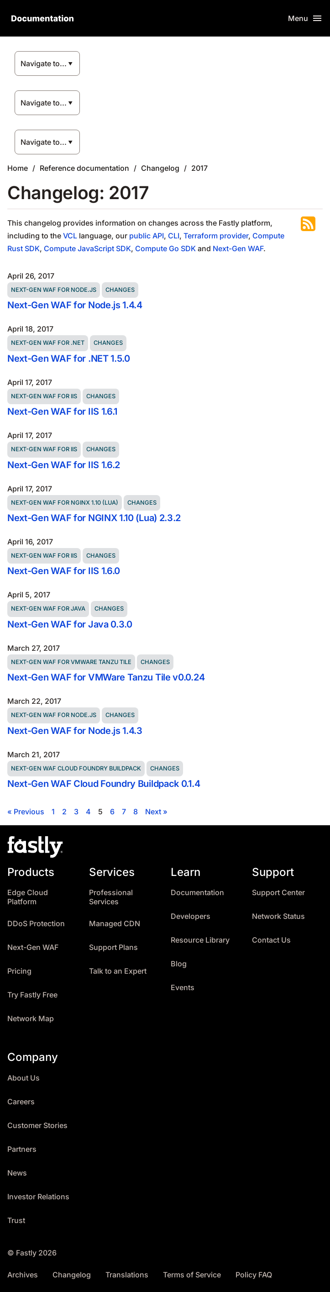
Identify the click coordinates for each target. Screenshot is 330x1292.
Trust (16, 1220)
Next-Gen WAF (238, 248)
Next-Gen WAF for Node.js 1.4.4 (74, 305)
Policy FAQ (254, 1275)
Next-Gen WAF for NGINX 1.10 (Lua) (64, 502)
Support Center (278, 892)
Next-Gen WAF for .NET (47, 342)
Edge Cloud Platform (27, 897)
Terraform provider (215, 235)
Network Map (30, 1018)
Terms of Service (192, 1275)
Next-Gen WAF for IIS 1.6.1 (62, 411)
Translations (126, 1275)
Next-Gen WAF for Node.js (53, 289)
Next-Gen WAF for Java (48, 608)
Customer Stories (37, 1125)
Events (182, 987)
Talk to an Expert (118, 971)
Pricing (19, 971)
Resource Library (200, 940)
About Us (23, 1078)
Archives (22, 1275)
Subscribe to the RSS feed (308, 223)
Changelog (160, 168)
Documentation (197, 892)
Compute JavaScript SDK (87, 248)
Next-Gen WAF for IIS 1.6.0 (63, 570)
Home (17, 168)
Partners (22, 1149)
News (17, 1173)
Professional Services (111, 897)
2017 (199, 168)
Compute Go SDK (165, 248)
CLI (173, 235)
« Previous (25, 811)
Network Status (278, 916)
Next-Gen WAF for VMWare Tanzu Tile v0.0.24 (105, 677)
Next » (156, 811)
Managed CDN (114, 923)
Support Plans (113, 947)
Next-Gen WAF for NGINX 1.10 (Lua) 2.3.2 (94, 517)
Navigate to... (44, 63)
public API (146, 235)
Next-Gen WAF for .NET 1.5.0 (68, 358)
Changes (120, 289)
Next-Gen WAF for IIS (44, 396)
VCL (70, 235)
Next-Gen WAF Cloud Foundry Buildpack (76, 768)
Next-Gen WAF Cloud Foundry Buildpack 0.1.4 (103, 783)
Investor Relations (38, 1196)
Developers (190, 916)
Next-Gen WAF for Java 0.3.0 (69, 624)
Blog (179, 964)
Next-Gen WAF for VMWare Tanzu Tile (71, 662)
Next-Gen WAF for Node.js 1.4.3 (74, 730)
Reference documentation (84, 168)
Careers (21, 1101)
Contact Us (271, 940)
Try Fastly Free (32, 995)
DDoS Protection (36, 923)
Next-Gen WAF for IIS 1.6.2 (63, 464)
